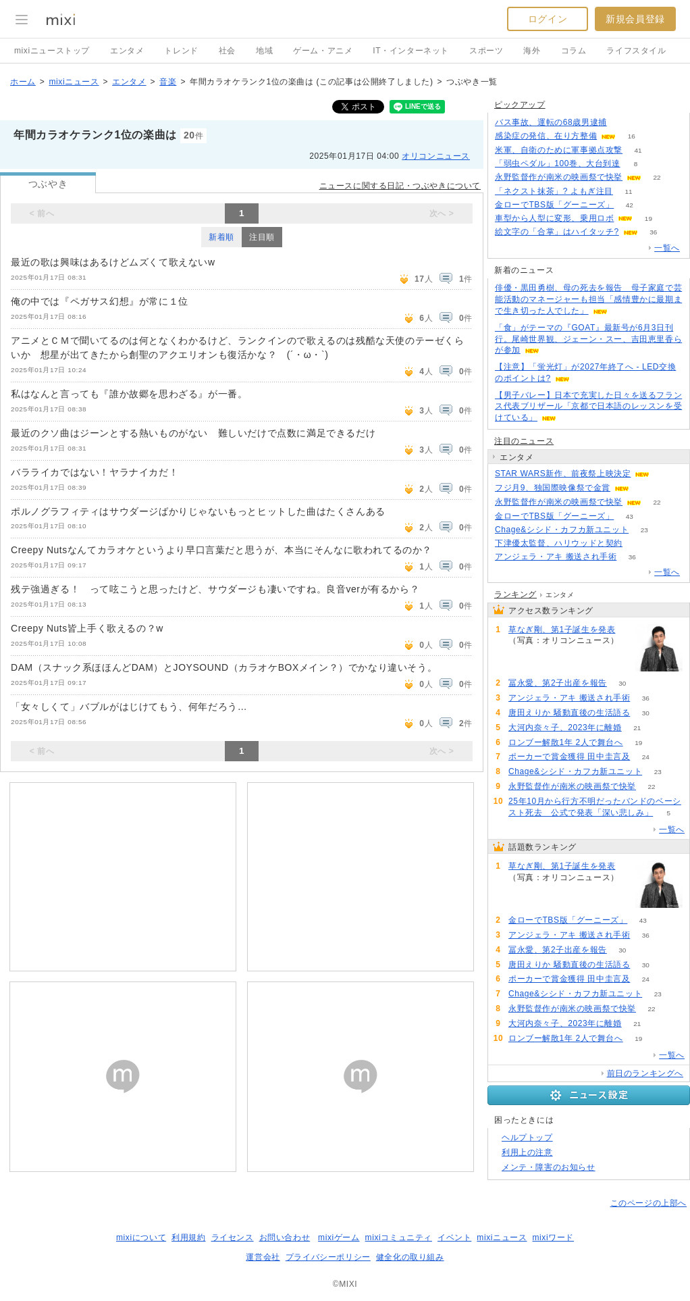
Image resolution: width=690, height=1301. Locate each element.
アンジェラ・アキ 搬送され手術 (555, 556)
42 (629, 205)
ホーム (23, 81)
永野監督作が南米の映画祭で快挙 (558, 177)
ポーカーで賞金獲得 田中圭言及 (569, 756)
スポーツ (486, 50)
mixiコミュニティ (398, 1237)
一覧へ (667, 248)
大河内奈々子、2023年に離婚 (565, 727)
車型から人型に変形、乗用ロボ (554, 218)
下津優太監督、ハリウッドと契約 (558, 543)
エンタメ (127, 50)
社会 (227, 50)
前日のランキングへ (645, 1073)
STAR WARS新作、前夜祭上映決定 (563, 473)
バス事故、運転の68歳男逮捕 (551, 122)
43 (629, 516)
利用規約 (188, 1237)
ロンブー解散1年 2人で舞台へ (565, 742)
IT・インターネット (411, 50)
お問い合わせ (285, 1237)
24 (645, 757)
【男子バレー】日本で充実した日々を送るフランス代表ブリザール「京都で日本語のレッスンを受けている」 (588, 406)
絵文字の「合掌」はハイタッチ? (557, 231)
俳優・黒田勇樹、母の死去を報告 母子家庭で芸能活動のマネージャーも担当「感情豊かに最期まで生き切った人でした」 (588, 299)
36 (653, 232)
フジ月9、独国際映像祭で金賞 (552, 487)
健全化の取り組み (410, 1257)
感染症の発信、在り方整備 (546, 136)
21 (637, 728)
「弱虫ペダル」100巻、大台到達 (557, 163)
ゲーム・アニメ (322, 50)
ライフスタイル (636, 50)
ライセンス (232, 1237)
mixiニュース (74, 81)
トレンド (181, 50)
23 (644, 530)
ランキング (515, 594)
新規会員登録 (635, 19)
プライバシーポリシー (328, 1257)
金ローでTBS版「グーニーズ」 (554, 204)
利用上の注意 (527, 1152)
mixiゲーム (339, 1237)
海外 (531, 50)
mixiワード (553, 1237)
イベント (454, 1237)
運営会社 (263, 1257)
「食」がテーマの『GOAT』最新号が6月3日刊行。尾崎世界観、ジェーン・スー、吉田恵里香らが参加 (588, 339)
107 (622, 122)
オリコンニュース (436, 156)
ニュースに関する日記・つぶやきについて (400, 185)
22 (656, 177)
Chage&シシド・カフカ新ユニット (562, 529)
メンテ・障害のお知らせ (548, 1167)
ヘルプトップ (527, 1137)
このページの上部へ (648, 1203)
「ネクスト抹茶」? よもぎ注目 (554, 191)
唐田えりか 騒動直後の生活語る (569, 712)
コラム (574, 50)
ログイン (547, 19)
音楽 (167, 81)
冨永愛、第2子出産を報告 (557, 683)
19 (648, 218)
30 (622, 683)
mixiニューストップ (52, 50)
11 (628, 191)
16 (631, 136)
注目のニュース (524, 441)
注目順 (262, 237)
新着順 (221, 237)
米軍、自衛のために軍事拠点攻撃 (558, 150)
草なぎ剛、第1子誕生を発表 (561, 629)
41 (637, 150)
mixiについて (141, 1237)
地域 (264, 50)
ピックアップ (520, 104)
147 (524, 652)
